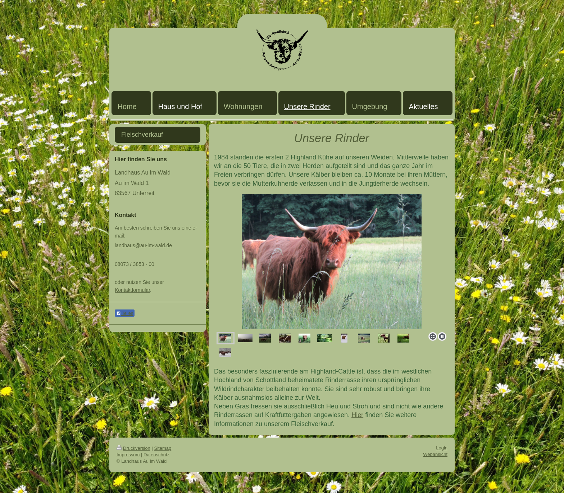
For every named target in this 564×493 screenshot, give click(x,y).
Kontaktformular (132, 290)
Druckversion (133, 448)
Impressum (128, 454)
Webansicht (435, 454)
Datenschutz (156, 454)
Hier (357, 415)
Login (441, 448)
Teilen (124, 313)
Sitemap (163, 448)
